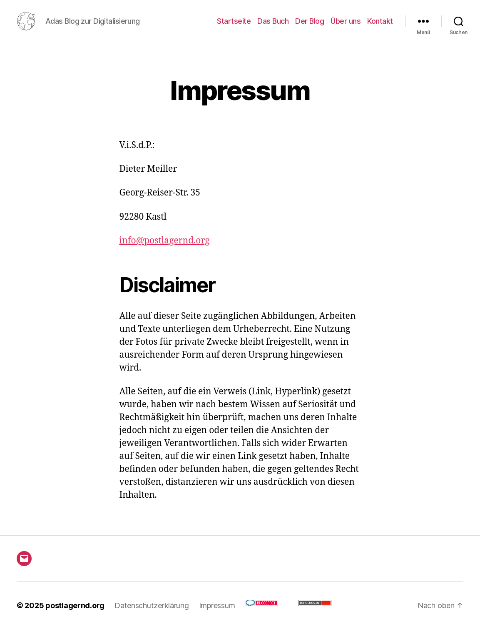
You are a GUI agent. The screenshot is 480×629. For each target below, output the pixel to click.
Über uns (346, 21)
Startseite (234, 21)
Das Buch (272, 21)
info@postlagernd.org (164, 240)
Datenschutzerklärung (151, 605)
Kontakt (380, 21)
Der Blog (309, 21)
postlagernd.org (74, 605)
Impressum (217, 605)
